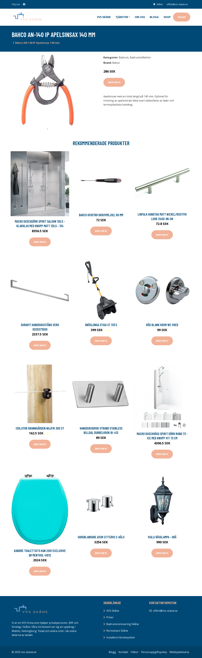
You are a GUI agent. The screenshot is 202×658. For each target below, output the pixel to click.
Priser (182, 17)
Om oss (140, 17)
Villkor (134, 652)
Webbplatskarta (179, 652)
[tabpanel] (47, 90)
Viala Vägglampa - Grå (162, 537)
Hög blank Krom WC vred (162, 325)
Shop (167, 17)
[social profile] (24, 4)
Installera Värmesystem (120, 637)
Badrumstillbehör (140, 57)
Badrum (124, 57)
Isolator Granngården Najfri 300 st (40, 428)
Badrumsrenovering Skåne (122, 624)
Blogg (154, 17)
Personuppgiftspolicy (154, 652)
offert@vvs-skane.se (177, 4)
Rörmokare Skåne (117, 630)
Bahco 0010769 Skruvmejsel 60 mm (101, 215)
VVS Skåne (104, 17)
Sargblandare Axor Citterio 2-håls (101, 537)
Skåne (159, 4)
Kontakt (123, 652)
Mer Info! (114, 82)
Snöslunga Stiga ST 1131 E (101, 325)
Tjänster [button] (121, 17)
